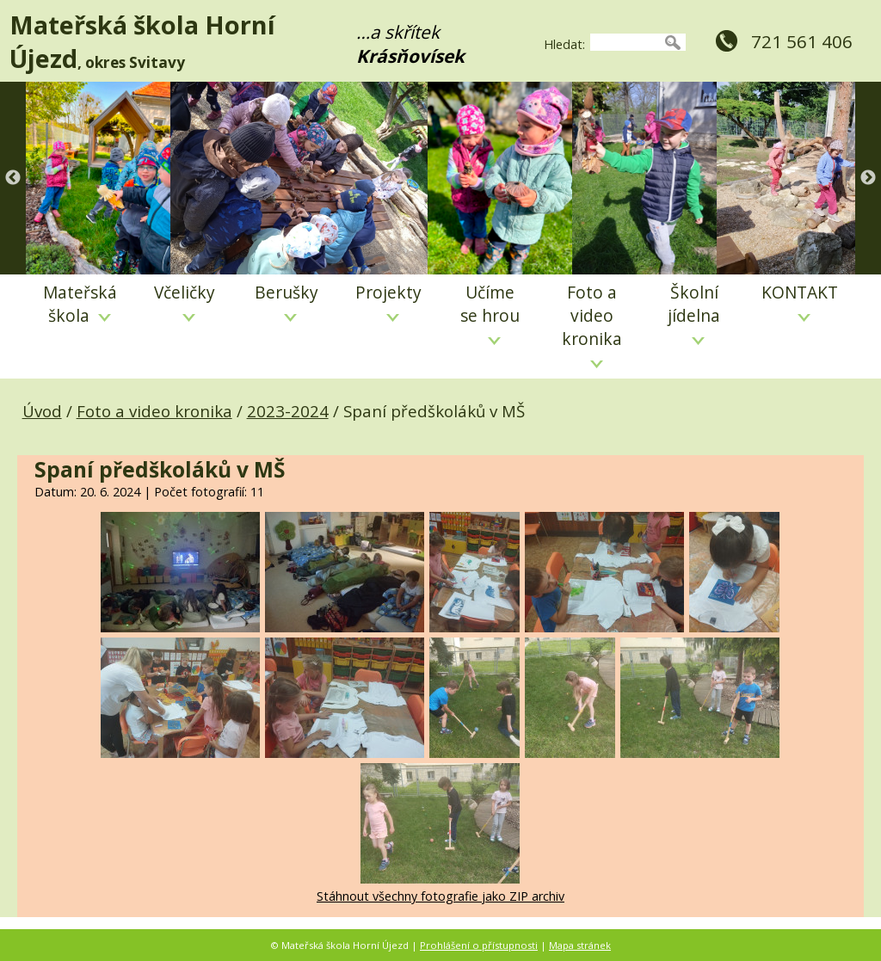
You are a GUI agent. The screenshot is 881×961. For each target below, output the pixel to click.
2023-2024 (288, 411)
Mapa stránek (580, 945)
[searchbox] (625, 42)
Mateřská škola (80, 303)
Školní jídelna (694, 312)
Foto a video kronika (592, 324)
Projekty (388, 301)
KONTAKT (799, 301)
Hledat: (564, 44)
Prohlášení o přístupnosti (479, 945)
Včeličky (184, 301)
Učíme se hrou (490, 312)
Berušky (286, 301)
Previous (13, 178)
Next (868, 178)
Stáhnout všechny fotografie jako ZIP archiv (440, 896)
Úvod (42, 411)
